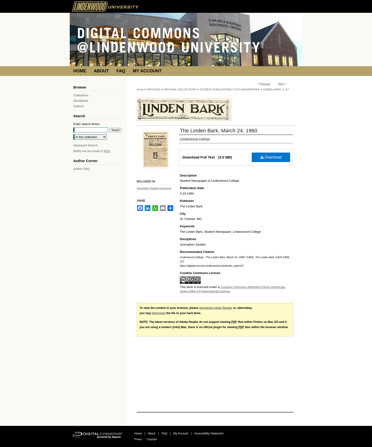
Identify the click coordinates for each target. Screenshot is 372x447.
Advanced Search (85, 145)
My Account (180, 433)
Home (140, 89)
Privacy (138, 439)
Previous (265, 83)
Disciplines (80, 100)
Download (271, 157)
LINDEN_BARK (272, 89)
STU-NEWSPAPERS (247, 89)
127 (287, 89)
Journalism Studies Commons (154, 188)
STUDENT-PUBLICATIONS (216, 89)
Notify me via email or (91, 151)
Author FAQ (81, 169)
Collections (80, 95)
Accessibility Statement (208, 433)
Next (281, 83)
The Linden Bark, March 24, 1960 (218, 131)
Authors (78, 106)
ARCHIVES (153, 89)
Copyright (152, 439)
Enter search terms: (86, 124)
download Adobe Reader (215, 308)
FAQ (164, 433)
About (151, 433)
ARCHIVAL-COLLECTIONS (180, 89)
